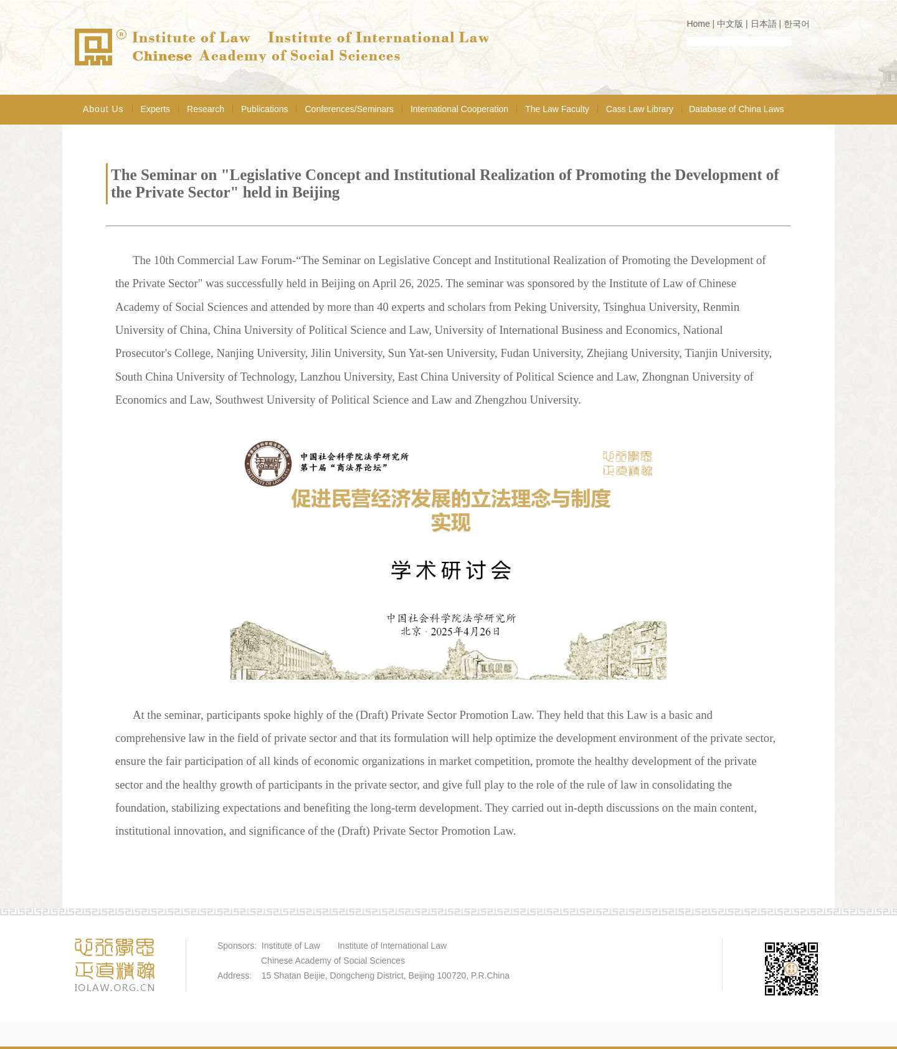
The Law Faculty (557, 109)
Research (205, 109)
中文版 (730, 24)
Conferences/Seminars (349, 109)
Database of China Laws (736, 109)
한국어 (797, 24)
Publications (264, 109)
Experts (155, 109)
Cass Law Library (639, 109)
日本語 (764, 24)
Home (698, 24)
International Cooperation (459, 109)
